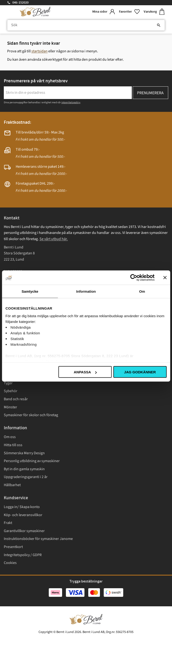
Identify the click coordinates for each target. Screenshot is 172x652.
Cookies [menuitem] (10, 562)
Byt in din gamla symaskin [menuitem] (24, 469)
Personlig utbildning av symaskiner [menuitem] (32, 461)
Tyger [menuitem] (8, 383)
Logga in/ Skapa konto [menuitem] (22, 506)
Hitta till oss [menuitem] (13, 445)
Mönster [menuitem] (10, 407)
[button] (129, 11)
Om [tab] (142, 291)
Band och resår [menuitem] (16, 399)
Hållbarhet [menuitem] (12, 485)
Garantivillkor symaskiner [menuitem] (24, 530)
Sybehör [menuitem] (10, 391)
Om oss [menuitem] (10, 437)
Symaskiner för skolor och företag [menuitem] (31, 415)
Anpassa (85, 372)
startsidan (39, 51)
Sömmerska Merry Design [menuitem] (24, 453)
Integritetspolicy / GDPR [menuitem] (23, 555)
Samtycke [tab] (30, 291)
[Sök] (159, 25)
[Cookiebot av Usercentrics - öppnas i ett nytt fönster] (133, 277)
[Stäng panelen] (165, 277)
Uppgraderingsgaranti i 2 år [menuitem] (26, 476)
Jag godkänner (140, 372)
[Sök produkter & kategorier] (86, 25)
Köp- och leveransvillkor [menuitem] (23, 515)
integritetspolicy (70, 102)
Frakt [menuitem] (8, 522)
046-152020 (20, 2)
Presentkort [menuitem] (13, 546)
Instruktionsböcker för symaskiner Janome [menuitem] (38, 538)
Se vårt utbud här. (53, 239)
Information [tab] (86, 291)
